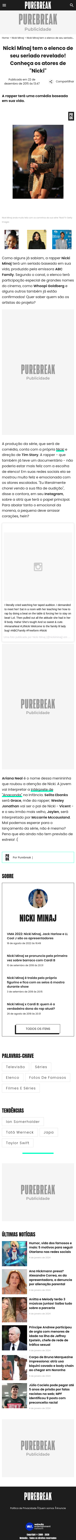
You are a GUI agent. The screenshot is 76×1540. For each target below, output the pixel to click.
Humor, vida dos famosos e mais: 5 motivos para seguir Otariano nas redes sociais (51, 1247)
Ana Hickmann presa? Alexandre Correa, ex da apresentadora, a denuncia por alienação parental (50, 1277)
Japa (49, 1132)
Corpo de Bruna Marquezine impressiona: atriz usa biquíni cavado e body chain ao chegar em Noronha (51, 1363)
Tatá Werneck (20, 1132)
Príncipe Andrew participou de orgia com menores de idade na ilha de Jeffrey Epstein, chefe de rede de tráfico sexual (50, 1336)
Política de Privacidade (23, 1508)
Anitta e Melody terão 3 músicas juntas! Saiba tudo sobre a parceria (50, 1303)
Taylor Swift (17, 1142)
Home (5, 37)
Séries (41, 1066)
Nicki (60, 449)
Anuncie (61, 1508)
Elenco (12, 1077)
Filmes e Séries (21, 1088)
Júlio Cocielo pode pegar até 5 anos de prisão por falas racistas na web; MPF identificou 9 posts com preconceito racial (51, 1394)
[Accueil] (38, 5)
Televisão (15, 1066)
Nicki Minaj (18, 37)
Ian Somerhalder (23, 1121)
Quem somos (46, 1508)
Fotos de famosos (47, 1077)
